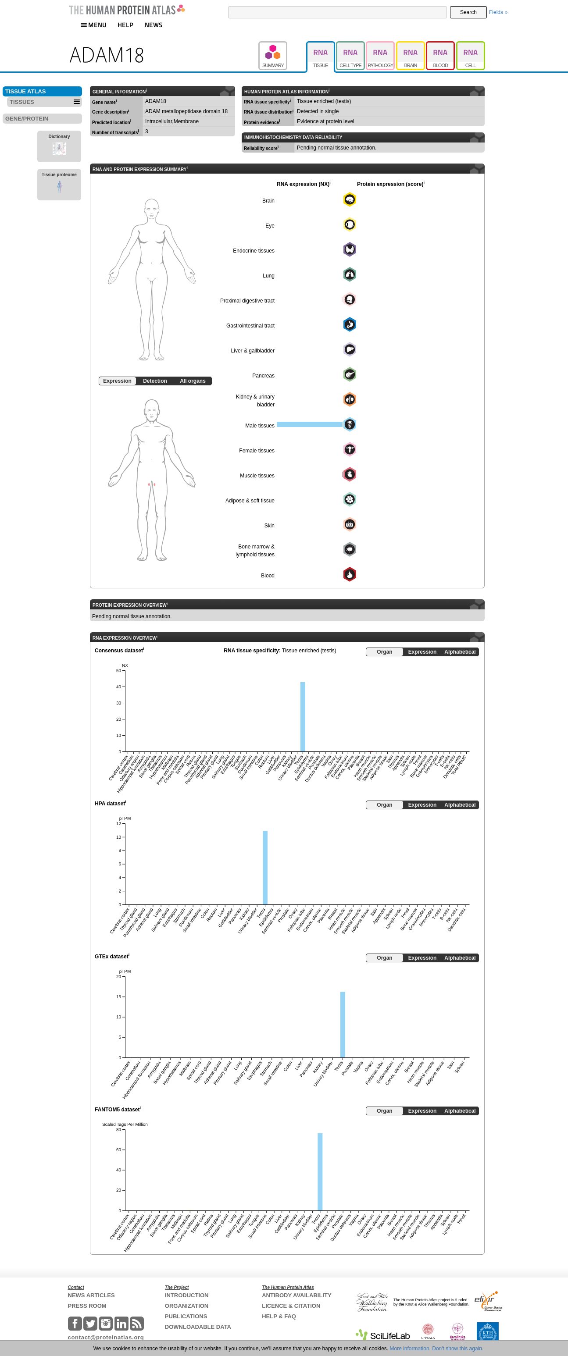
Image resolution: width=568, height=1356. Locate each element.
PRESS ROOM (87, 1306)
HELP (125, 24)
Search (468, 12)
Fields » (498, 12)
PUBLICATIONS (186, 1316)
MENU (93, 24)
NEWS (154, 24)
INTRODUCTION (187, 1295)
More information (409, 1348)
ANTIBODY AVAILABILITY (296, 1295)
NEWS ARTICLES (91, 1295)
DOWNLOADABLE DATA (198, 1327)
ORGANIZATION (186, 1306)
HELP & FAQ (279, 1316)
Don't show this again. (457, 1348)
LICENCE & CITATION (291, 1306)
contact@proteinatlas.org (106, 1337)
